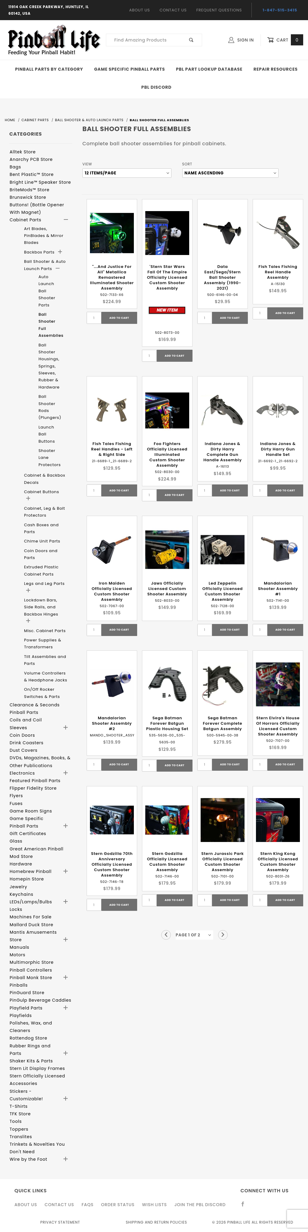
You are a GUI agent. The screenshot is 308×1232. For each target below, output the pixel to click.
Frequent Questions (219, 10)
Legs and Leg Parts (44, 583)
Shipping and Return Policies (156, 1222)
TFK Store (20, 1114)
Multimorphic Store (32, 962)
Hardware (21, 864)
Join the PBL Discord (200, 1205)
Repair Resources (276, 69)
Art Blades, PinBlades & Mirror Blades (43, 236)
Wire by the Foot (28, 1159)
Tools (16, 1121)
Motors (17, 955)
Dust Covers (24, 750)
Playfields (21, 1015)
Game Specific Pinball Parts (129, 69)
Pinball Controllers (31, 970)
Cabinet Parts (25, 220)
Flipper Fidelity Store (33, 788)
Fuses (16, 803)
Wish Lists (154, 1205)
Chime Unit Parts (42, 541)
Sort (187, 164)
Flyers (16, 796)
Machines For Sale (31, 917)
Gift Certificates (28, 834)
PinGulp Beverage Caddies (40, 1000)
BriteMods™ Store (29, 190)
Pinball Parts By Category (49, 69)
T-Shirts (19, 1106)
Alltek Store (23, 152)
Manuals (19, 947)
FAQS (88, 1205)
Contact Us (173, 10)
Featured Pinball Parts (35, 781)
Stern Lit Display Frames (37, 1068)
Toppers (19, 1129)
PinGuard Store (27, 993)
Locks (16, 909)
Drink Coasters (27, 743)
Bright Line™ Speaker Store (40, 182)
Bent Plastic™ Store (32, 174)
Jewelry (18, 887)
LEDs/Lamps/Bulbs (31, 902)
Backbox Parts (40, 252)
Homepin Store (27, 879)
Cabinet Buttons (41, 492)
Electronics (22, 773)
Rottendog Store (28, 1038)
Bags (15, 167)
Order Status (117, 1205)
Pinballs (19, 985)
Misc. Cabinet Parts (45, 631)
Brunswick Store (28, 197)
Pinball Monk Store (31, 978)
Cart (285, 40)
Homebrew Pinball (30, 871)
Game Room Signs (31, 811)
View (87, 164)
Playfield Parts (26, 1008)
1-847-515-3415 (280, 10)
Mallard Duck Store (31, 925)
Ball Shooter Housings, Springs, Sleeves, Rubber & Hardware (49, 366)
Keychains (21, 894)
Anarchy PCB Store (31, 159)
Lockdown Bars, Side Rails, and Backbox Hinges (41, 607)
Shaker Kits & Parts (31, 1061)
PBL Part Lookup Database (209, 69)
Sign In (241, 40)
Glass (16, 841)
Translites (21, 1137)
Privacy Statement (60, 1222)
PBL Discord (156, 87)
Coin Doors (22, 735)
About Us (139, 10)
